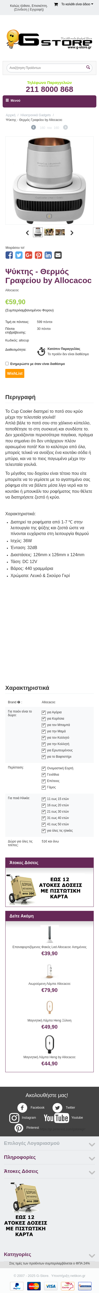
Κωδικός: (11, 340)
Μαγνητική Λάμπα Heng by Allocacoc (49, 1057)
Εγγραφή (36, 9)
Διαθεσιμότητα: (15, 350)
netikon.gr (77, 1276)
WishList (14, 373)
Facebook (31, 1108)
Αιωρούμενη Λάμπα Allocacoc (49, 984)
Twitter (63, 1108)
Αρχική (10, 115)
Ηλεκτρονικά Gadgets (36, 115)
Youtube (63, 1118)
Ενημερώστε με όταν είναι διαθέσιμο (35, 364)
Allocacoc (12, 290)
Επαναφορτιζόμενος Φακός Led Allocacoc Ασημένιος (49, 947)
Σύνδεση (21, 9)
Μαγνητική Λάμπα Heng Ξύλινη (49, 1020)
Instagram (22, 1118)
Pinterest (26, 1128)
